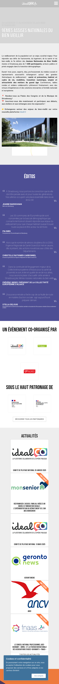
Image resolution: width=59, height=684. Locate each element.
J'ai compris (38, 676)
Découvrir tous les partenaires (29, 419)
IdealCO (23, 112)
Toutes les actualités (29, 654)
